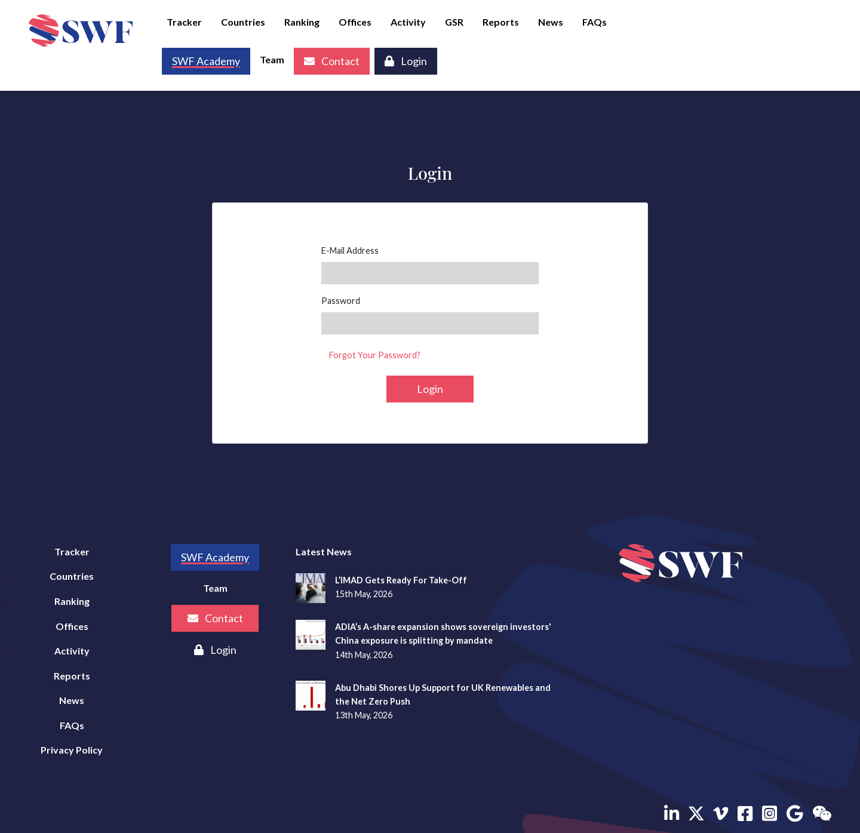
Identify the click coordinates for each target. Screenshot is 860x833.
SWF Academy (215, 557)
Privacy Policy (72, 749)
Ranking (302, 21)
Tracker (184, 21)
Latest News (324, 551)
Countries (243, 21)
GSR (454, 21)
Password (340, 301)
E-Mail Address (350, 250)
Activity (408, 21)
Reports (501, 21)
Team (272, 59)
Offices (355, 21)
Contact (332, 60)
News (550, 21)
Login (406, 60)
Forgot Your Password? (374, 355)
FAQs (594, 21)
